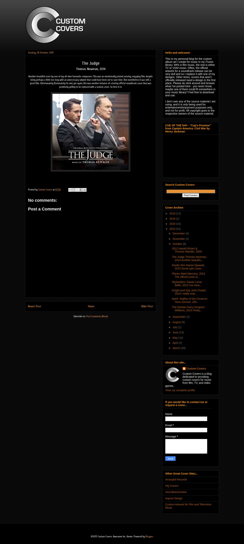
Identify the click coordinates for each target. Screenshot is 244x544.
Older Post (147, 306)
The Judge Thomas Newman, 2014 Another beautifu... (189, 258)
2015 (172, 228)
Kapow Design (173, 498)
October (178, 243)
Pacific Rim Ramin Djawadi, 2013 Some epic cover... (188, 267)
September (179, 316)
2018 (172, 218)
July (175, 327)
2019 (172, 213)
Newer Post (34, 306)
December (179, 233)
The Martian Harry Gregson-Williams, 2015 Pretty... (188, 309)
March (177, 348)
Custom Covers (196, 368)
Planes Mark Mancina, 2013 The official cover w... (188, 275)
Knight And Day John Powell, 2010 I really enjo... (189, 292)
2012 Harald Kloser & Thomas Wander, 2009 (187, 250)
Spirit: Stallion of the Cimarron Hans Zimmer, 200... (189, 300)
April (176, 342)
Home (91, 306)
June (176, 332)
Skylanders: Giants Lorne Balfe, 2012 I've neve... (187, 283)
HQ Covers (171, 485)
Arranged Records (176, 479)
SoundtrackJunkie (175, 492)
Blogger (149, 536)
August (177, 322)
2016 (172, 223)
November (179, 238)
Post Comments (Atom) (97, 316)
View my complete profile (180, 390)
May (175, 337)
